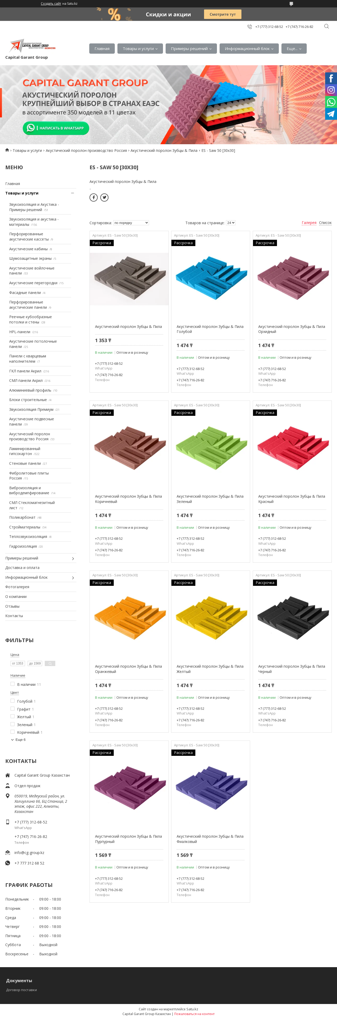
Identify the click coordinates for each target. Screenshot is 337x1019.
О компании (16, 596)
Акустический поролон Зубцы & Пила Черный (291, 669)
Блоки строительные (28, 399)
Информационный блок (247, 48)
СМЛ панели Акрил (26, 380)
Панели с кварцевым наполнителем (27, 358)
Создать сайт (51, 4)
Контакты (14, 615)
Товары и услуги (138, 48)
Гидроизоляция (23, 546)
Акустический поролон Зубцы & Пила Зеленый (210, 499)
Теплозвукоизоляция (28, 536)
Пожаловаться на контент (194, 1014)
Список (325, 222)
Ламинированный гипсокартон (24, 451)
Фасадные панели (25, 292)
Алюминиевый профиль (30, 390)
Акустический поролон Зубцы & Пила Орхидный (291, 329)
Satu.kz (192, 1009)
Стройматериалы (24, 527)
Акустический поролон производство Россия (86, 150)
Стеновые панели (25, 463)
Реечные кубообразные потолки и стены (30, 319)
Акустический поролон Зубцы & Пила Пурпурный (128, 839)
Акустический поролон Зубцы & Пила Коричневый (128, 499)
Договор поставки (21, 989)
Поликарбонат (22, 517)
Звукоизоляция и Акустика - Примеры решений (34, 207)
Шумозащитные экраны (30, 258)
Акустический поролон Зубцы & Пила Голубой (210, 329)
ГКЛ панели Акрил (25, 370)
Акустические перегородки (33, 282)
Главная (102, 48)
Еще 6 (21, 740)
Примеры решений (189, 48)
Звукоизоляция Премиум (31, 409)
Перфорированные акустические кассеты (29, 236)
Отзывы (12, 606)
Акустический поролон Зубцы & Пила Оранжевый (128, 669)
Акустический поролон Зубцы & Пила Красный (291, 499)
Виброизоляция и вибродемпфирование (29, 490)
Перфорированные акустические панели (28, 304)
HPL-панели (19, 331)
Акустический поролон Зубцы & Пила (164, 150)
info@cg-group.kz (29, 852)
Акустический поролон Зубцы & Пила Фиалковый (210, 839)
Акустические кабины (28, 248)
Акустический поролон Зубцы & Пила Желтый (210, 669)
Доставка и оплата (22, 567)
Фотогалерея (17, 586)
